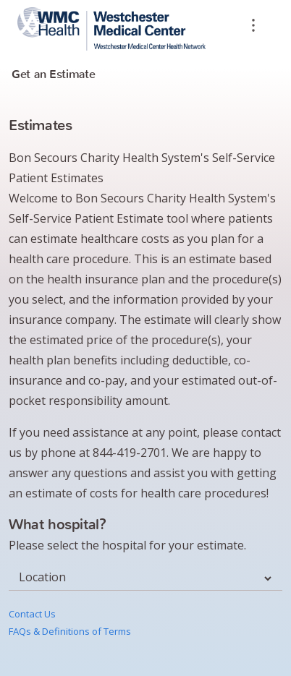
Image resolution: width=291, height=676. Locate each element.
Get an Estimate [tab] (54, 74)
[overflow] (253, 27)
